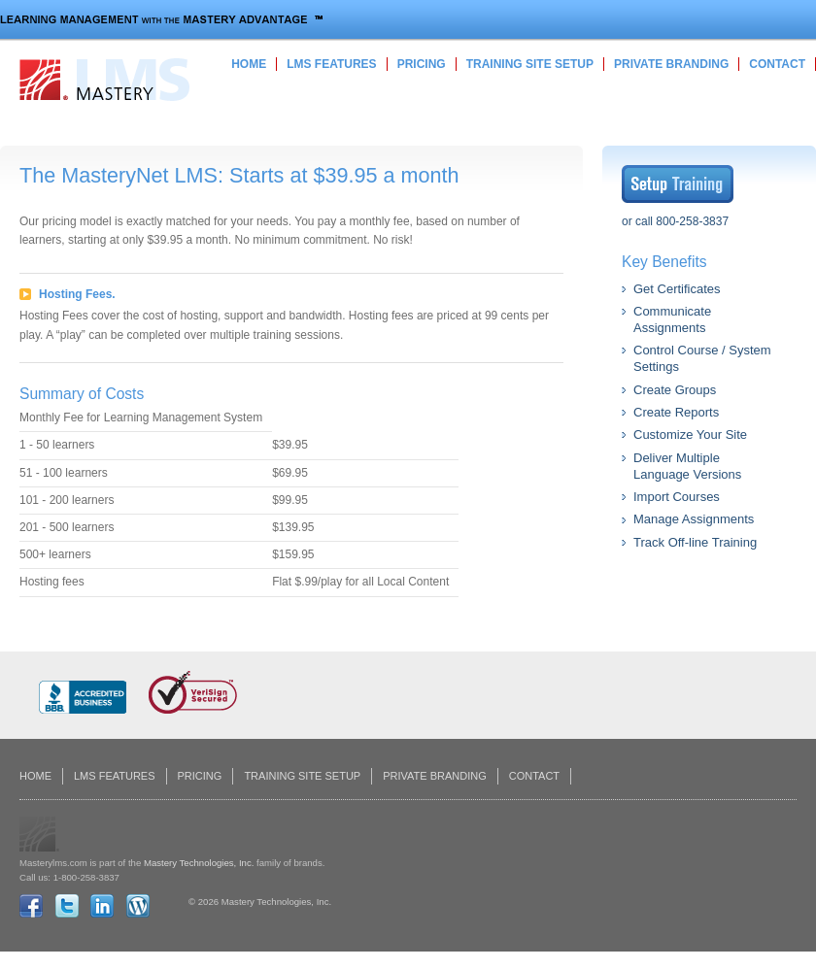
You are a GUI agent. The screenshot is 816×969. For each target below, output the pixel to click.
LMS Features (331, 64)
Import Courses (676, 496)
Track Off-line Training (695, 542)
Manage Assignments (693, 519)
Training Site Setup (530, 64)
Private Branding (671, 64)
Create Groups (674, 390)
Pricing (421, 64)
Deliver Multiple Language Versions (687, 466)
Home (248, 64)
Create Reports (676, 412)
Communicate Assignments (672, 319)
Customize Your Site (690, 434)
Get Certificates (677, 289)
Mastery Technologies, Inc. (199, 862)
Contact (777, 64)
